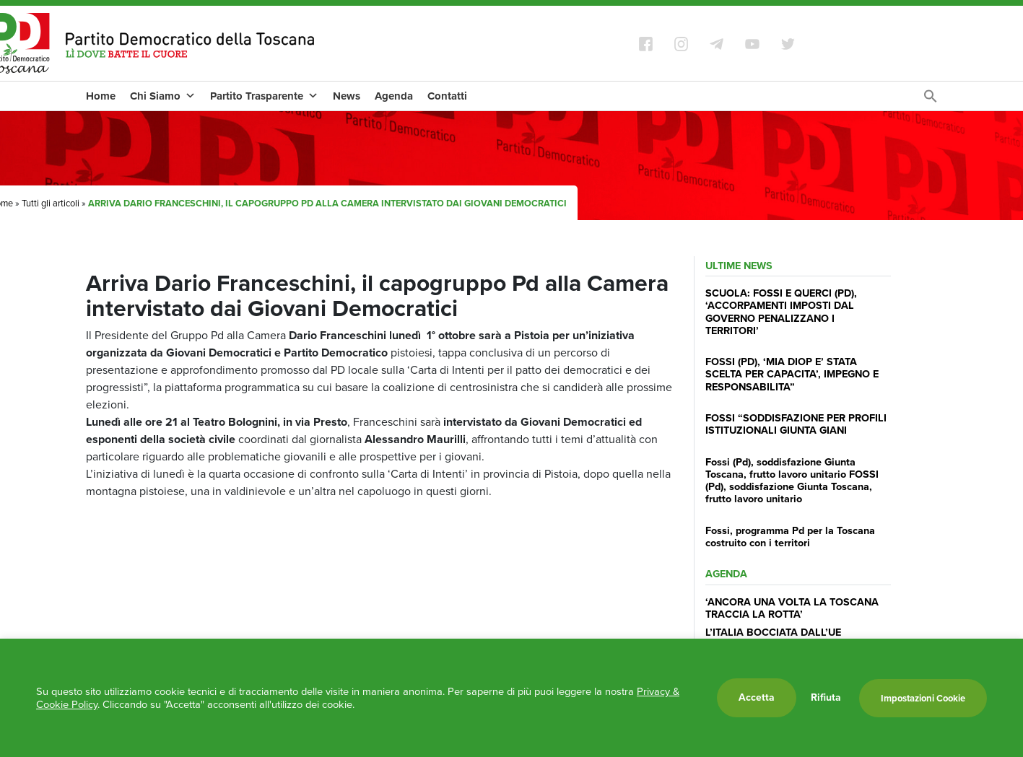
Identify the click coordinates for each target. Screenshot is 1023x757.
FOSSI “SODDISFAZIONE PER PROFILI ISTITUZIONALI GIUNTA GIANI (796, 424)
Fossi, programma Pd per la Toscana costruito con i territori (790, 536)
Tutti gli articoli (50, 203)
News (346, 96)
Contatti (447, 96)
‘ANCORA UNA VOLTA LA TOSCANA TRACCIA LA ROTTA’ (792, 608)
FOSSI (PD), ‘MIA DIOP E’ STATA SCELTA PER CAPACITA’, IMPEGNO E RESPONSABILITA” (792, 374)
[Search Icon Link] (930, 100)
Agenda (394, 96)
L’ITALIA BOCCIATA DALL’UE (773, 632)
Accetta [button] (757, 697)
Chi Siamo (163, 96)
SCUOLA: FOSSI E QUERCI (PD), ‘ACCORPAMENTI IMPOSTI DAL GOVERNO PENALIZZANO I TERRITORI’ (781, 311)
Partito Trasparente (264, 96)
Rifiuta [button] (826, 697)
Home (101, 96)
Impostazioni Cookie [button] (923, 698)
